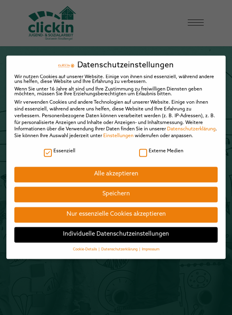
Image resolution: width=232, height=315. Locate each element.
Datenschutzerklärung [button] (119, 244)
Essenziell (59, 145)
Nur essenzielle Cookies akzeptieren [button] (116, 209)
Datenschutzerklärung (191, 124)
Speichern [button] (116, 189)
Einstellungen (118, 130)
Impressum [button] (150, 244)
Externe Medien (161, 145)
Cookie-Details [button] (85, 244)
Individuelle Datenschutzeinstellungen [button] (116, 229)
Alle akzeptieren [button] (116, 168)
